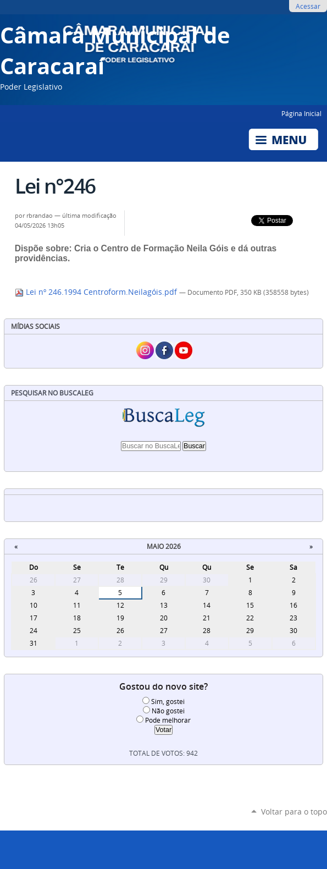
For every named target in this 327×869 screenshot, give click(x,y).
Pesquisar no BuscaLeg (52, 393)
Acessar (308, 6)
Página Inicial (301, 113)
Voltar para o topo (294, 811)
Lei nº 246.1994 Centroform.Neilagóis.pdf (97, 292)
